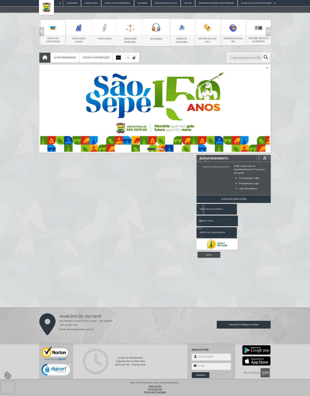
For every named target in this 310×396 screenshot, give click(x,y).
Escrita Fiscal (244, 209)
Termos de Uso (155, 389)
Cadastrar (200, 375)
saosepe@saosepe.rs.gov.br (80, 329)
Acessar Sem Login (233, 199)
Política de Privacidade (155, 392)
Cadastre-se (207, 166)
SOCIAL (209, 231)
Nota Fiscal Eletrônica (211, 209)
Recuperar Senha (221, 166)
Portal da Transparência (212, 220)
